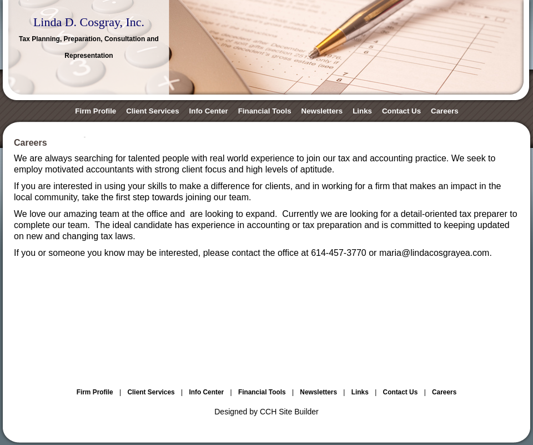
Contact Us (401, 111)
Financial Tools (264, 111)
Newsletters (322, 111)
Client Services (152, 111)
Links (362, 111)
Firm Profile (95, 111)
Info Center (208, 111)
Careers (445, 111)
